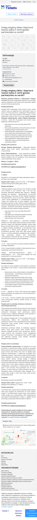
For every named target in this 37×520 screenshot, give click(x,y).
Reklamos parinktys (7, 483)
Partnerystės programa (8, 488)
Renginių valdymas (6, 486)
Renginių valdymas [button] (27, 14)
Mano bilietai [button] (12, 14)
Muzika (3, 461)
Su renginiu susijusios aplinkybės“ (17, 417)
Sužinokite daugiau (6, 507)
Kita (2, 456)
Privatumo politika (6, 472)
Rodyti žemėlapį (7, 69)
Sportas (3, 463)
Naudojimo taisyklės (7, 474)
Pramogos (4, 457)
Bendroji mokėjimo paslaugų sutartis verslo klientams (16, 481)
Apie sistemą (5, 471)
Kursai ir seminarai (6, 459)
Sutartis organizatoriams (8, 476)
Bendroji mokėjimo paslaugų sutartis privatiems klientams (17, 479)
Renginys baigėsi (8, 85)
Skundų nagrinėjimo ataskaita (9, 490)
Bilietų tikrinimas (6, 485)
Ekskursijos (4, 464)
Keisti (34, 1)
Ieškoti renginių (18, 20)
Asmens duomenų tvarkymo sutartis (11, 478)
